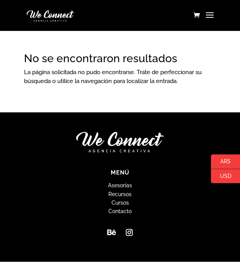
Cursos (120, 203)
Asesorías (120, 185)
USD (221, 176)
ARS (221, 161)
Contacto (120, 211)
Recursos (120, 194)
